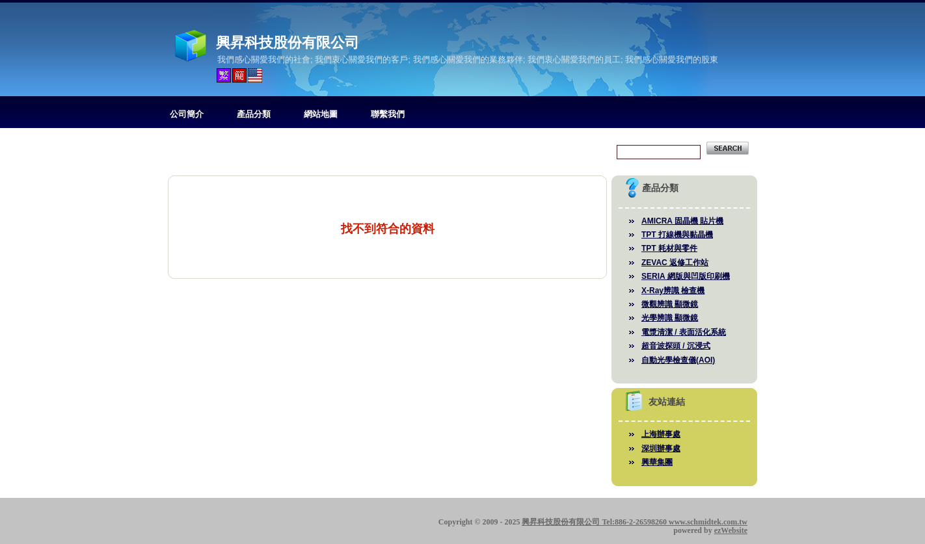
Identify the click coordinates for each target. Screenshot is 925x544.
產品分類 (254, 114)
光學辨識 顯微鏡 (669, 317)
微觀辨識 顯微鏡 (669, 304)
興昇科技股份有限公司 (287, 42)
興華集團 (657, 462)
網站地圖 (321, 114)
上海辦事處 (660, 434)
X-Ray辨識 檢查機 (672, 290)
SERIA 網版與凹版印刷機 (685, 276)
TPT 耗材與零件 (669, 248)
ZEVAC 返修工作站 (674, 262)
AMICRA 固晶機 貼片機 (682, 221)
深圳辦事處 (660, 448)
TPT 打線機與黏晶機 (677, 234)
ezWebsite (730, 530)
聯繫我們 (388, 114)
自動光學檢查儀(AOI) (678, 360)
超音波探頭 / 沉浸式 (675, 345)
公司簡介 (187, 114)
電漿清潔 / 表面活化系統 (683, 332)
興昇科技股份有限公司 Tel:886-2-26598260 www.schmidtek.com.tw (634, 521)
